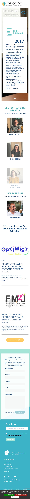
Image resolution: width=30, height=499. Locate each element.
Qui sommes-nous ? (9, 459)
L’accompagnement (9, 466)
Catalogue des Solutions (11, 469)
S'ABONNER (10, 439)
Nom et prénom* (15, 372)
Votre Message (15, 403)
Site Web (16, 88)
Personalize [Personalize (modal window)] (15, 497)
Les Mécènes (7, 462)
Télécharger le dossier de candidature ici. (15, 362)
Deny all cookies (21, 494)
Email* (15, 391)
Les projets (7, 464)
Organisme (15, 378)
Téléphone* (15, 385)
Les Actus (6, 471)
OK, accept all (8, 494)
